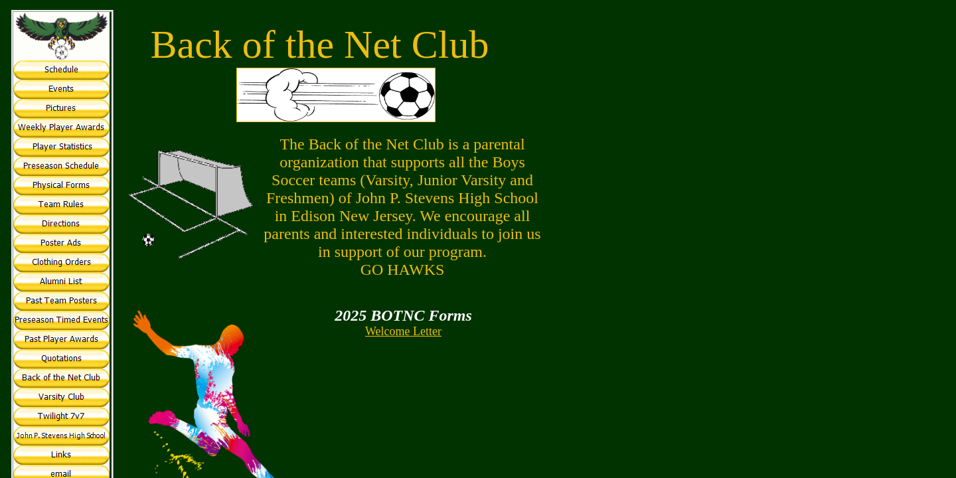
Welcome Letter (403, 331)
